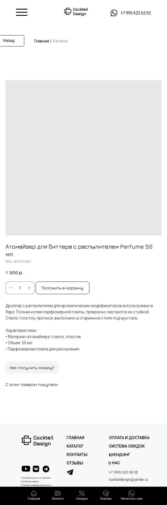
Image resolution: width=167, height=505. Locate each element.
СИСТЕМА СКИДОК (127, 446)
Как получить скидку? (32, 367)
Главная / (43, 41)
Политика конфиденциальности (36, 485)
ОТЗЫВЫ (75, 463)
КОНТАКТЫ (77, 454)
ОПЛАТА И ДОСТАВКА (129, 437)
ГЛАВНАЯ (75, 437)
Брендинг (119, 454)
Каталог (60, 41)
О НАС (114, 463)
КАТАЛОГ (75, 446)
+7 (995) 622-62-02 (123, 472)
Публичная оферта (30, 481)
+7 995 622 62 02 (135, 13)
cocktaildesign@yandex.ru (128, 480)
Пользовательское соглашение (36, 478)
